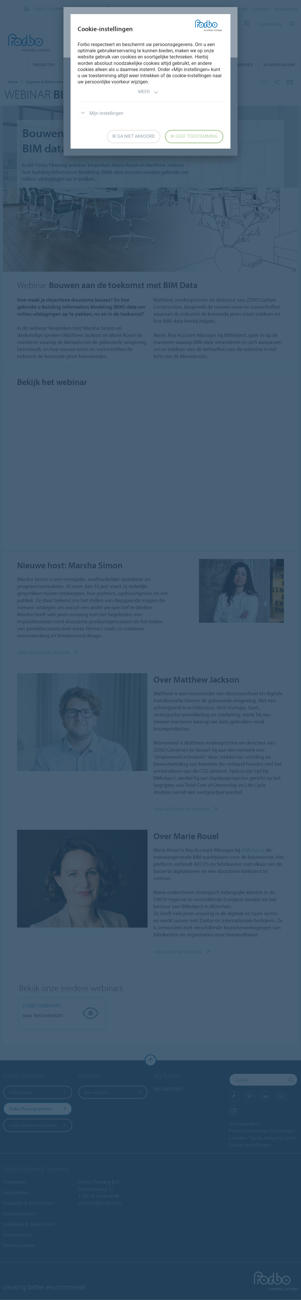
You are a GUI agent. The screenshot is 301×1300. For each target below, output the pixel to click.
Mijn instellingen (100, 113)
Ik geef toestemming (194, 136)
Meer (148, 92)
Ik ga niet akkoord (133, 136)
